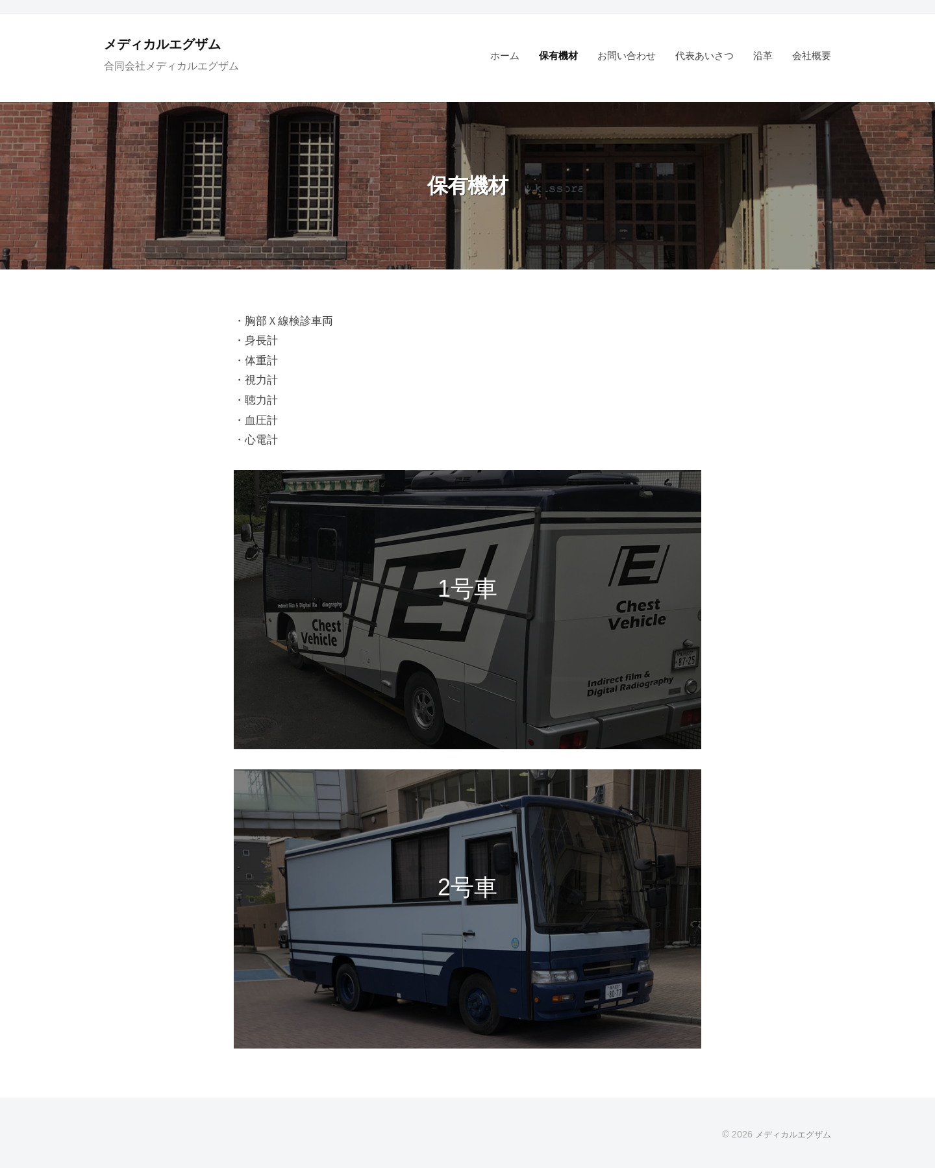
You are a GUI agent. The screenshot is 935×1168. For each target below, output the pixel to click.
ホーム (504, 55)
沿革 (763, 55)
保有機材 (558, 55)
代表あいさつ (704, 55)
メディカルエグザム (171, 44)
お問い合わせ (626, 55)
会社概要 (811, 55)
